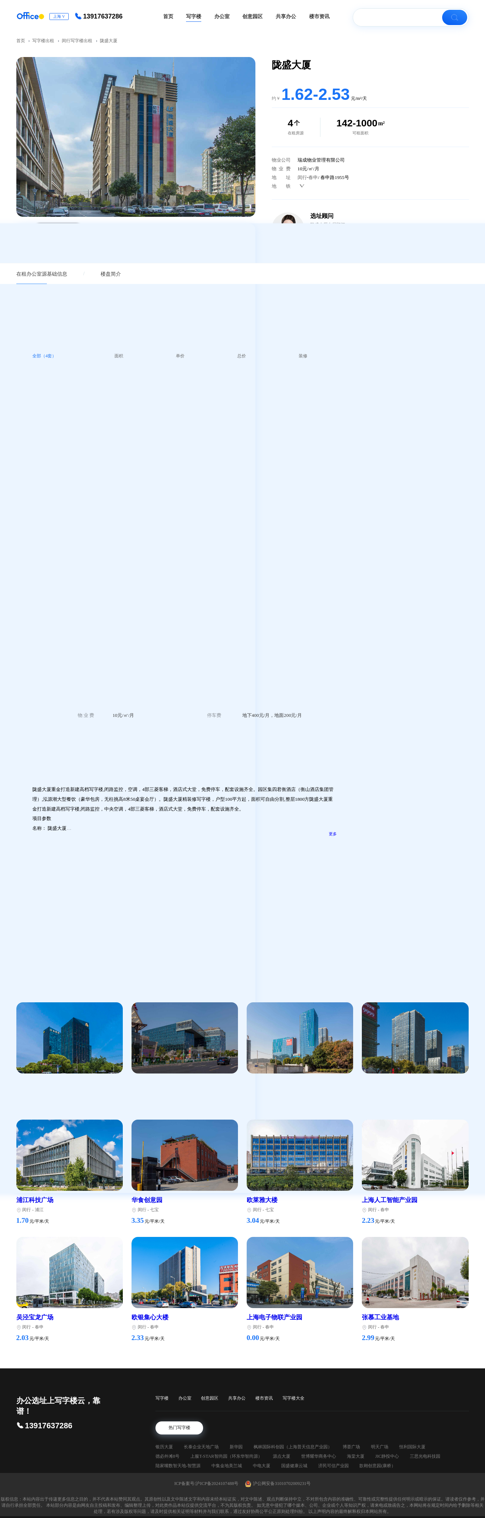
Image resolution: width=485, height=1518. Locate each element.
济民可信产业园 (333, 1465)
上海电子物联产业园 (274, 1317)
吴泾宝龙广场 (34, 1317)
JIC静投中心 (387, 1456)
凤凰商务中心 (430, 887)
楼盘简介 (111, 274)
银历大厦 (164, 1446)
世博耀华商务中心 (318, 1456)
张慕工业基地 (380, 1317)
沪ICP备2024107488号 (216, 1483)
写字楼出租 (43, 40)
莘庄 (39, 1092)
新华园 (236, 1446)
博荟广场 (351, 1446)
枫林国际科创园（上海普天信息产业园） (293, 1446)
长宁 (425, 743)
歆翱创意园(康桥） (377, 1465)
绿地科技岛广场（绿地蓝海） (56, 1082)
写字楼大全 (293, 1398)
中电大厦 (261, 1465)
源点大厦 (281, 1456)
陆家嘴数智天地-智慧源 (178, 1465)
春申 (313, 177)
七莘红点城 (262, 1082)
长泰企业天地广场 (201, 1446)
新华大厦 (425, 849)
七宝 (154, 1092)
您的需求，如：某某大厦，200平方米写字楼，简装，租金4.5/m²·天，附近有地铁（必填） (413, 501)
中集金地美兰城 (226, 1465)
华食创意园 (147, 1200)
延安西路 (439, 743)
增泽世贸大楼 (430, 811)
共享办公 (237, 1398)
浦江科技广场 (34, 1200)
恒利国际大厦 (412, 1446)
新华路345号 (429, 735)
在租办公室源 (31, 274)
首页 (21, 40)
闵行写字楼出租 (77, 40)
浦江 (39, 1209)
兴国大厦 (425, 925)
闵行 (302, 177)
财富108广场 (379, 1082)
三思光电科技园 (425, 1456)
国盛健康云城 (294, 1465)
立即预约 (416, 557)
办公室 (184, 1398)
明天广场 (379, 1446)
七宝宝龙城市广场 (156, 1082)
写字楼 (162, 1398)
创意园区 (209, 1398)
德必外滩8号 (167, 1456)
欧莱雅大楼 (262, 1200)
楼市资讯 (264, 1398)
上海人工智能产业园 (389, 1200)
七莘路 (271, 1092)
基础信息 (57, 274)
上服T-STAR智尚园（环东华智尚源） (226, 1456)
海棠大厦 (355, 1456)
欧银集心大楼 (150, 1317)
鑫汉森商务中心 (432, 773)
